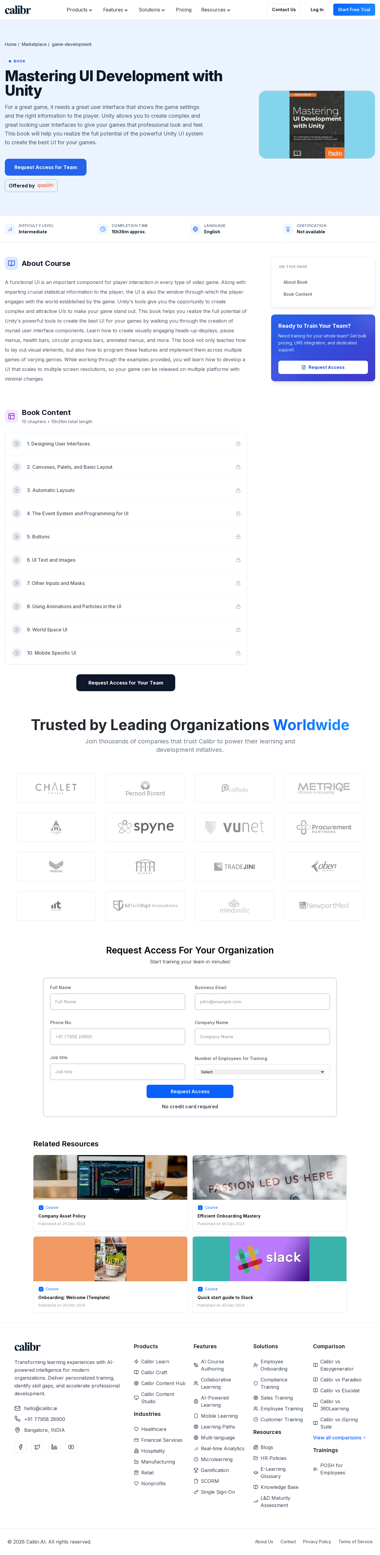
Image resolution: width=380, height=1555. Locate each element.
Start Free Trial (354, 9)
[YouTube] (71, 1447)
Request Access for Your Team (125, 683)
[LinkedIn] (54, 1447)
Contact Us (284, 9)
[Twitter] (37, 1447)
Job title (59, 1057)
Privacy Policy (317, 1541)
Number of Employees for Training (231, 1058)
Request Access (323, 367)
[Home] (18, 9)
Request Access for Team (45, 167)
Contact (288, 1541)
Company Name (211, 1022)
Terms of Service (355, 1541)
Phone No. (61, 1022)
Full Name (60, 987)
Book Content (297, 294)
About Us (264, 1541)
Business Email (210, 987)
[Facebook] (20, 1447)
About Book (295, 282)
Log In (317, 9)
